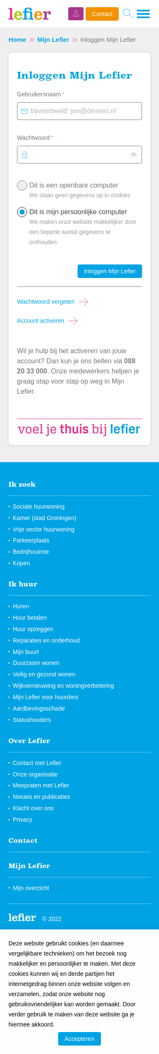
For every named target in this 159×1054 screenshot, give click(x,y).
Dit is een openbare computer (83, 192)
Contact (102, 14)
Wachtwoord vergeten (46, 301)
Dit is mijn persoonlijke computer (83, 229)
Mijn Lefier (53, 39)
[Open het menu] (144, 14)
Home (17, 39)
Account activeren (40, 320)
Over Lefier (29, 740)
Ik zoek (22, 484)
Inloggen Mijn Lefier (110, 271)
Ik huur (22, 584)
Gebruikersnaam (51, 93)
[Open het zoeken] (128, 13)
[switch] (133, 154)
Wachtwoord (46, 137)
